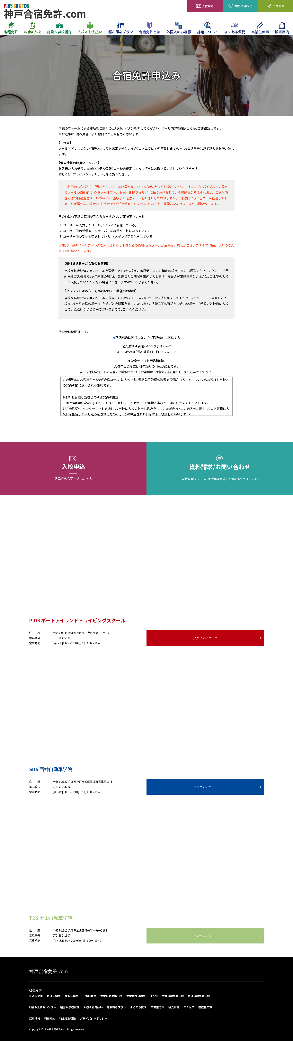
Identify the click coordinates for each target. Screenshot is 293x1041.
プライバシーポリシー (93, 1018)
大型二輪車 (71, 996)
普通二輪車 (54, 996)
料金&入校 (32, 28)
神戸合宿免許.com (48, 971)
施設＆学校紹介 (59, 28)
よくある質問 (234, 28)
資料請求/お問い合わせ (219, 468)
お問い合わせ (240, 6)
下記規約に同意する (166, 337)
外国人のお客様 (178, 28)
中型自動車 (89, 996)
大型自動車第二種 (173, 996)
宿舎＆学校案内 (69, 1007)
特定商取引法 (67, 1018)
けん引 (154, 996)
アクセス (275, 6)
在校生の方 (205, 1007)
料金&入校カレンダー (42, 1007)
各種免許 (11, 28)
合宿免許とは (149, 28)
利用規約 (49, 1018)
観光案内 (282, 28)
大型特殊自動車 (136, 996)
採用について (207, 28)
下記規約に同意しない (131, 337)
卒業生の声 (260, 28)
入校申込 (205, 6)
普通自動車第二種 (199, 996)
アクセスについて (205, 638)
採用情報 (34, 1018)
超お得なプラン (120, 28)
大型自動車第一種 (111, 996)
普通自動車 (36, 996)
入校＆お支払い (90, 28)
